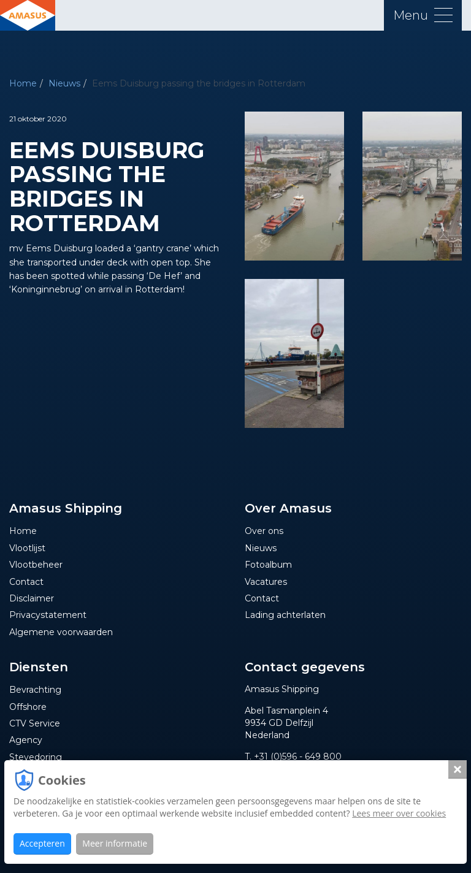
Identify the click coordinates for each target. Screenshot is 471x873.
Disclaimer (31, 598)
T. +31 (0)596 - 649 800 (293, 756)
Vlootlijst (27, 548)
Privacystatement (47, 614)
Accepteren (42, 843)
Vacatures (266, 581)
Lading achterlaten (285, 614)
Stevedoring (35, 757)
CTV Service (34, 723)
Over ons (264, 530)
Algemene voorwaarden (61, 632)
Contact (26, 581)
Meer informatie (114, 843)
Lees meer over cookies (399, 813)
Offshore (28, 706)
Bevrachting (35, 689)
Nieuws (64, 83)
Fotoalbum (268, 564)
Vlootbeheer (36, 564)
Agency (25, 739)
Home (23, 83)
